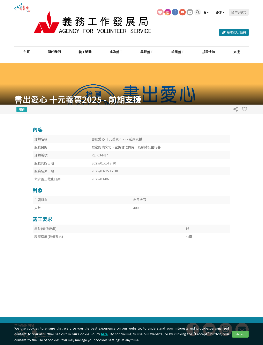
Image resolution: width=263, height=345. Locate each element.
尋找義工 (146, 51)
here (104, 333)
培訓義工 (178, 51)
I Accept (240, 334)
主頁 (26, 51)
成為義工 (116, 51)
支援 (236, 51)
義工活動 (85, 51)
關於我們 (54, 51)
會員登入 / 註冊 (234, 32)
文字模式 (239, 12)
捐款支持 (208, 51)
